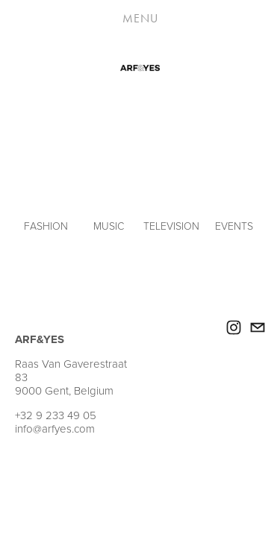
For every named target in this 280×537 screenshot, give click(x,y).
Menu (140, 18)
